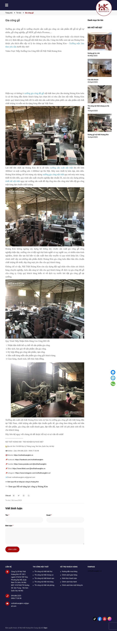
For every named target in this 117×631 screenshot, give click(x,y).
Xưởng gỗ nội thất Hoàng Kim (98, 135)
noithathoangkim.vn (95, 571)
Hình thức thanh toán (69, 578)
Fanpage (91, 567)
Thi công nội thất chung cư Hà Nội (98, 107)
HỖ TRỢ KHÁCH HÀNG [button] (69, 567)
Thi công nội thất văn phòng (44, 585)
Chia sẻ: (8, 496)
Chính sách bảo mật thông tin (72, 585)
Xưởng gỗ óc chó (94, 53)
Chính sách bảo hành (69, 582)
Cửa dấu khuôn (93, 80)
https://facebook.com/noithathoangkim (29, 460)
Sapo (45, 628)
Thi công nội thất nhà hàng (44, 582)
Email (49, 515)
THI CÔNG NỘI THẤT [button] (41, 567)
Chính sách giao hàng (69, 575)
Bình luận (9, 526)
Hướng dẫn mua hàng (69, 571)
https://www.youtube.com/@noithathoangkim (30, 464)
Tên (7, 515)
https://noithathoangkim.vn (23, 455)
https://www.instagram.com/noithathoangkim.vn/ (33, 473)
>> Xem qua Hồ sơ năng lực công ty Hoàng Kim (22, 482)
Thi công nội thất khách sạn (44, 578)
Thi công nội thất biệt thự (43, 571)
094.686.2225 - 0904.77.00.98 (16, 597)
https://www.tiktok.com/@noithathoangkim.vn (28, 468)
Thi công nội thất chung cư (44, 575)
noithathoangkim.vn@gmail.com (20, 604)
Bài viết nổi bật (95, 28)
